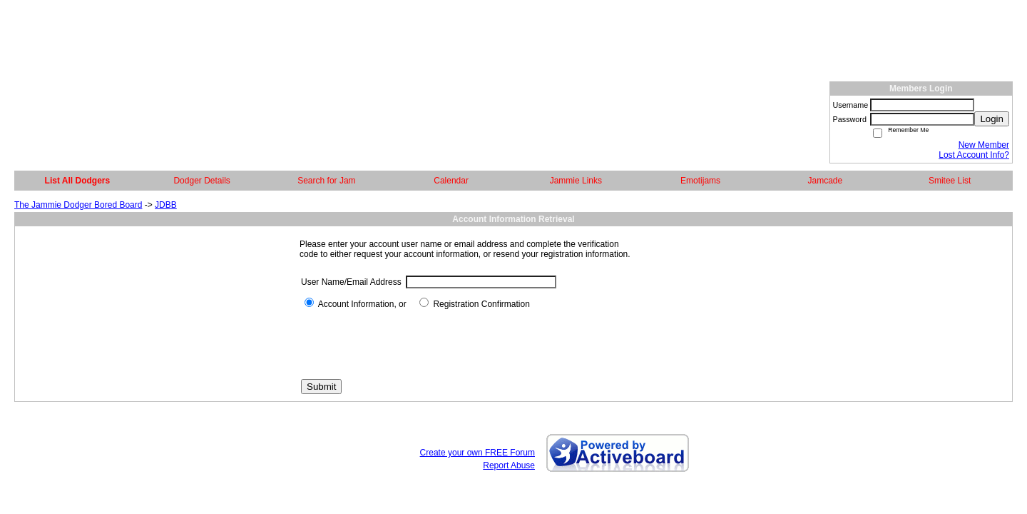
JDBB (166, 205)
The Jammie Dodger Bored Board (78, 205)
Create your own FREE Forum (477, 453)
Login (991, 119)
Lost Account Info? (974, 155)
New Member (984, 145)
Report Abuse (509, 465)
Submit (321, 386)
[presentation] (409, 344)
